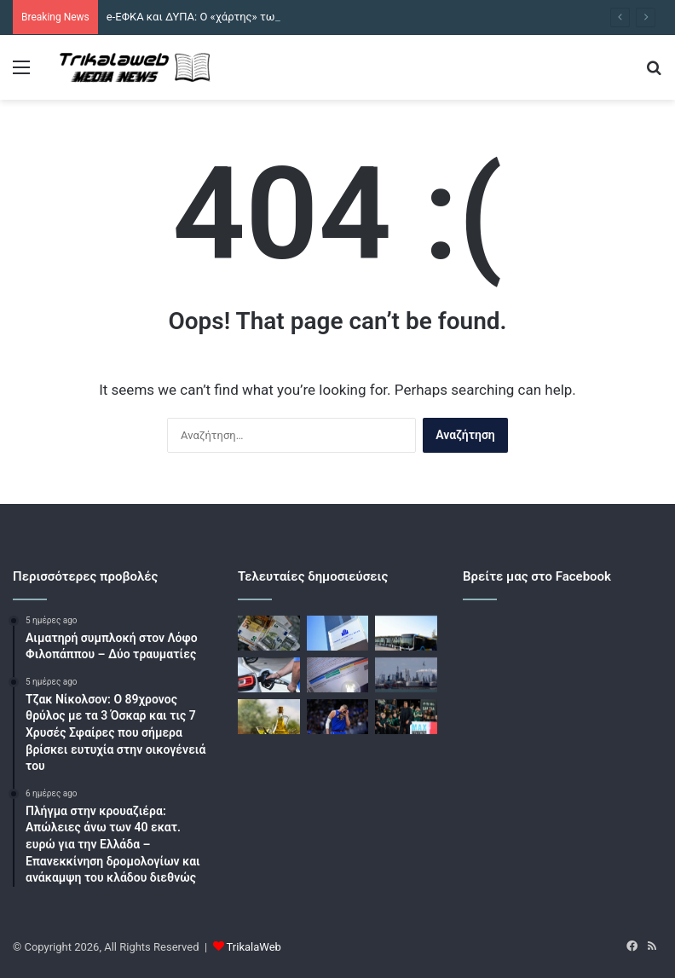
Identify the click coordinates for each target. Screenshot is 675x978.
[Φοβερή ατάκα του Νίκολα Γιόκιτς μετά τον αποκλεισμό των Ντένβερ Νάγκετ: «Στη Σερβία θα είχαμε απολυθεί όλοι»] (338, 716)
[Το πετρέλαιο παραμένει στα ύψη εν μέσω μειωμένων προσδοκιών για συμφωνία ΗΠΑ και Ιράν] (406, 674)
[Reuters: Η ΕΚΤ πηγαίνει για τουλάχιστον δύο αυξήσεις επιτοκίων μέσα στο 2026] (338, 633)
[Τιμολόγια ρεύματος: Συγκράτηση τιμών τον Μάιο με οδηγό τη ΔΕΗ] (338, 674)
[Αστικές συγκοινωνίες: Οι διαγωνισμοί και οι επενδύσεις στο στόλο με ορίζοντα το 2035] (406, 633)
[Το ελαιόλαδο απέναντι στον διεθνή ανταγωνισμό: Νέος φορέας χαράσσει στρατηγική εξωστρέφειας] (269, 716)
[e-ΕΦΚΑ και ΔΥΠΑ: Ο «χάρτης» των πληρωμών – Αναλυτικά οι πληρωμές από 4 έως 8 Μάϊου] (269, 633)
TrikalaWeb (254, 946)
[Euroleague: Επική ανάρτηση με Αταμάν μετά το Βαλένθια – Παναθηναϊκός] (406, 716)
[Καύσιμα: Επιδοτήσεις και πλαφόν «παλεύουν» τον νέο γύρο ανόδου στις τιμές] (269, 674)
